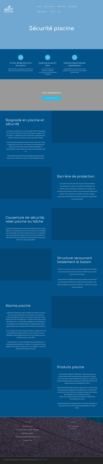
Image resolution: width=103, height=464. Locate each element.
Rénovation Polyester (28, 433)
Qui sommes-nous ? (28, 426)
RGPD (75, 460)
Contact (52, 12)
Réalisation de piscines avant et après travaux (28, 437)
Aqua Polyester (49, 6)
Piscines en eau (27, 440)
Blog (59, 12)
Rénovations (61, 6)
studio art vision (42, 459)
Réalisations (73, 6)
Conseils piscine (42, 11)
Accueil (39, 7)
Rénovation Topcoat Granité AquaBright (28, 429)
